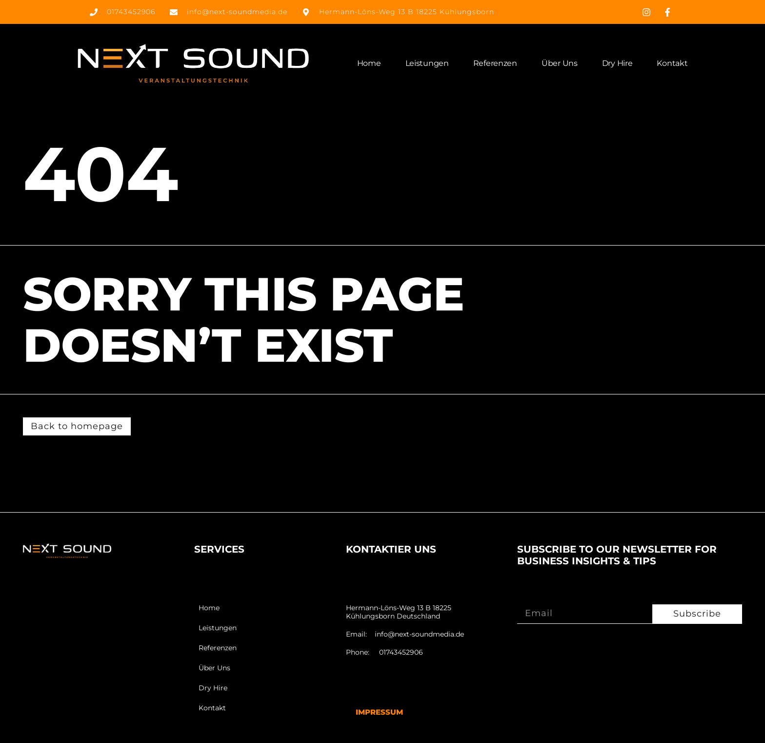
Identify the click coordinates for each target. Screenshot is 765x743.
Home (369, 63)
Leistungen (427, 63)
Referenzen (495, 63)
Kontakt (672, 63)
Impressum (379, 712)
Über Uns (560, 63)
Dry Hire (617, 63)
